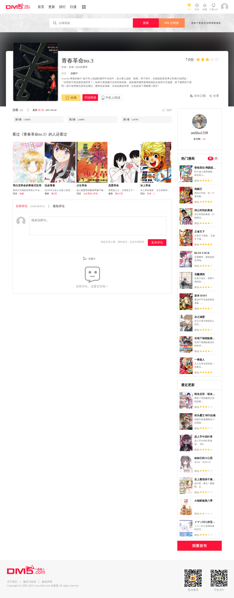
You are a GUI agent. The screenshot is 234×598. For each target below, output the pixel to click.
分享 (216, 95)
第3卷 (41, 110)
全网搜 (172, 22)
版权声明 (47, 581)
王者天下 (199, 231)
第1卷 (131, 119)
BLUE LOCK (202, 253)
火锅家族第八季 (203, 500)
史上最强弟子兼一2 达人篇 (209, 479)
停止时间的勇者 (203, 210)
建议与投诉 (29, 581)
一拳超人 (199, 359)
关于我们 (12, 581)
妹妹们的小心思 (203, 458)
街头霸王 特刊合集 (205, 415)
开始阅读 (90, 97)
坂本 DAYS (200, 295)
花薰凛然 (199, 274)
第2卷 (77, 119)
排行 (62, 7)
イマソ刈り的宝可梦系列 (208, 522)
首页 (41, 7)
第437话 (119, 193)
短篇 (21, 193)
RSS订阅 (199, 95)
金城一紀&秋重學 (78, 67)
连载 (18, 109)
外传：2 (151, 193)
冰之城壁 (199, 317)
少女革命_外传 (90, 193)
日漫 (73, 7)
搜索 (146, 22)
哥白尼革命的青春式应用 (27, 185)
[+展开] (154, 86)
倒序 (169, 110)
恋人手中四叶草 (203, 436)
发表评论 (157, 242)
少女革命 (82, 185)
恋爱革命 (113, 185)
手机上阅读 (112, 97)
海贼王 (198, 189)
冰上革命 (145, 185)
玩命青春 (50, 185)
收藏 (71, 98)
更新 (51, 7)
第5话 (54, 193)
